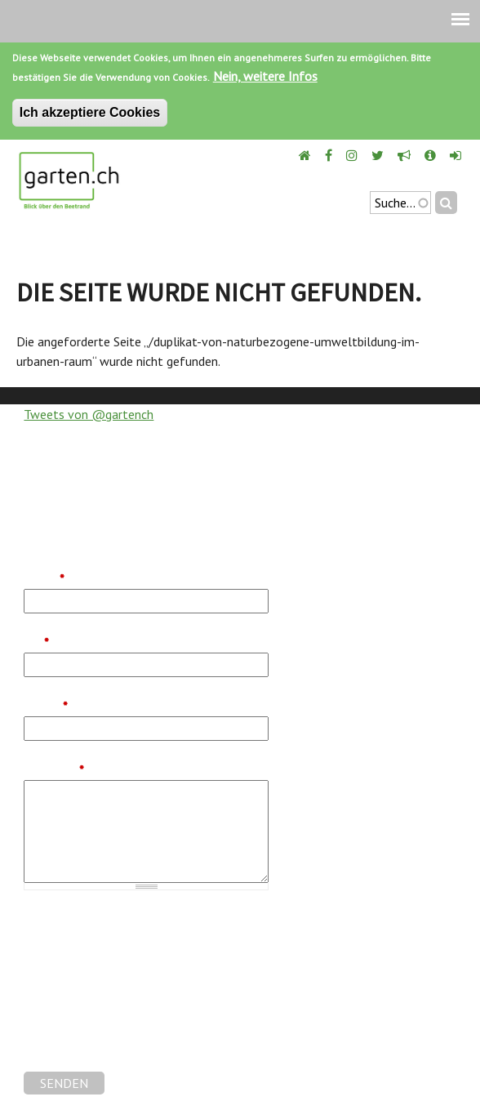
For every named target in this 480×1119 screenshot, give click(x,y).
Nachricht (54, 770)
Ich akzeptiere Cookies (90, 112)
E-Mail (46, 706)
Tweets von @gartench (88, 414)
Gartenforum (60, 939)
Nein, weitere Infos (265, 76)
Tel (36, 643)
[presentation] (148, 1040)
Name (44, 579)
